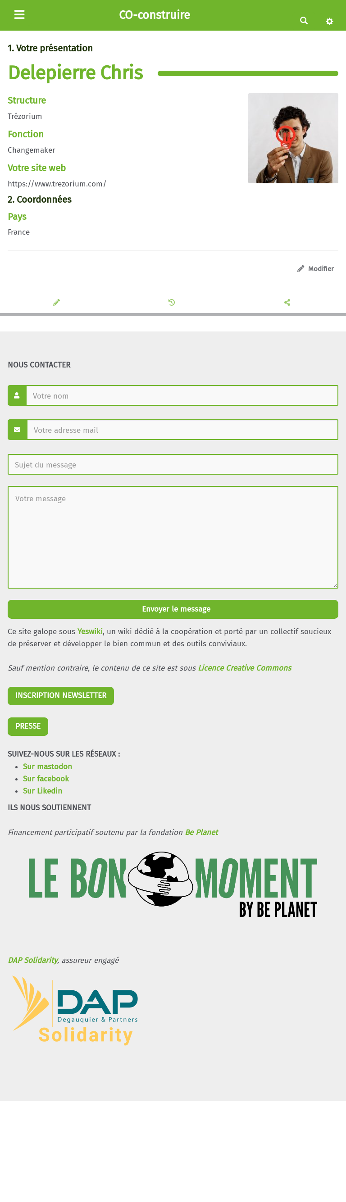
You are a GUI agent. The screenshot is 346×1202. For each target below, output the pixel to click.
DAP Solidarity (32, 960)
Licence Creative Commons (244, 668)
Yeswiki (90, 631)
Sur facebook (46, 779)
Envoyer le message (175, 609)
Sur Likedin (42, 791)
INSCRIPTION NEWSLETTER (60, 695)
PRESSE (28, 726)
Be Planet (201, 832)
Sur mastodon (47, 766)
